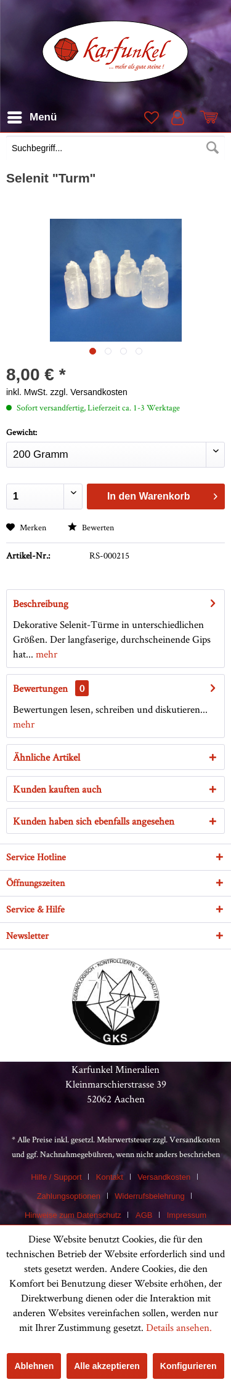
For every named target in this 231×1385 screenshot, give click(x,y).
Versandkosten (194, 1139)
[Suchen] (212, 148)
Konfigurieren (188, 1366)
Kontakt (109, 1177)
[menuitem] (115, 149)
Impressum (186, 1215)
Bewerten (91, 527)
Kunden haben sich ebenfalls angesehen (93, 821)
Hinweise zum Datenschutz (73, 1215)
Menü (32, 115)
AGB (144, 1215)
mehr (45, 654)
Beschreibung (40, 603)
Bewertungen (40, 688)
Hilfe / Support (56, 1177)
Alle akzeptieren (107, 1366)
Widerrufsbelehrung (149, 1196)
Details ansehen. (179, 1327)
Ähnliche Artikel (46, 757)
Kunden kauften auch (57, 789)
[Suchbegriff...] (115, 148)
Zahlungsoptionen (68, 1196)
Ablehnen (34, 1366)
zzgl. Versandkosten (89, 392)
